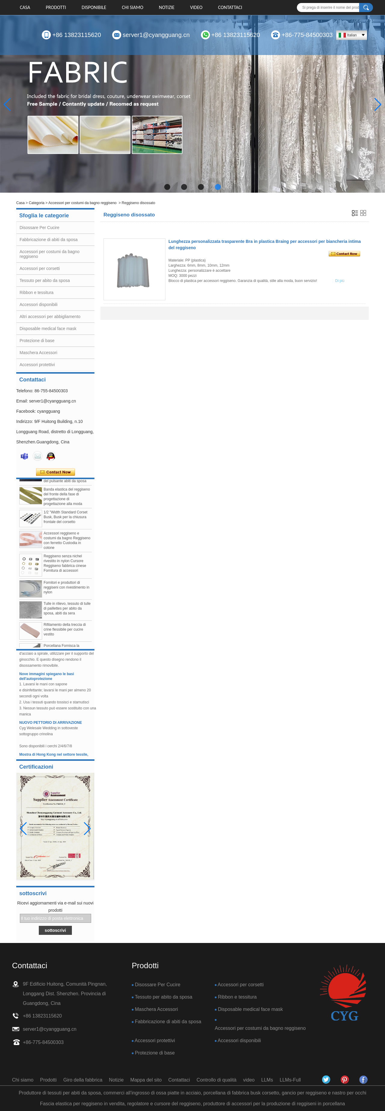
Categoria (37, 203)
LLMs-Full (290, 1079)
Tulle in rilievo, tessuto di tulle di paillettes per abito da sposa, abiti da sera (67, 611)
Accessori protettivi (37, 364)
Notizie (166, 7)
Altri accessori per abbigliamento (50, 316)
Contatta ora (55, 472)
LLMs (267, 1079)
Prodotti (56, 7)
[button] (167, 187)
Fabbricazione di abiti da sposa (49, 239)
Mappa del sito (146, 1079)
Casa (25, 7)
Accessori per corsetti (40, 268)
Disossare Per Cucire (39, 227)
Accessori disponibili (38, 304)
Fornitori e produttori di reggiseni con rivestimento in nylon (66, 590)
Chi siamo (132, 7)
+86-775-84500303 (307, 35)
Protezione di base (37, 340)
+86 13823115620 (76, 35)
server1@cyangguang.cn (156, 35)
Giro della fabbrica (82, 1079)
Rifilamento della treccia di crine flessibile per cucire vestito (65, 632)
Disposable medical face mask (48, 328)
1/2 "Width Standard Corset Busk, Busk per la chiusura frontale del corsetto (66, 519)
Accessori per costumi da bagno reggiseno (82, 203)
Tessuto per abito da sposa (45, 280)
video (196, 7)
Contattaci (230, 7)
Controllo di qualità (217, 1079)
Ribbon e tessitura (37, 292)
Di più (339, 281)
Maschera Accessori (38, 352)
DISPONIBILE (94, 7)
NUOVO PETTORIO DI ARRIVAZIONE (50, 725)
